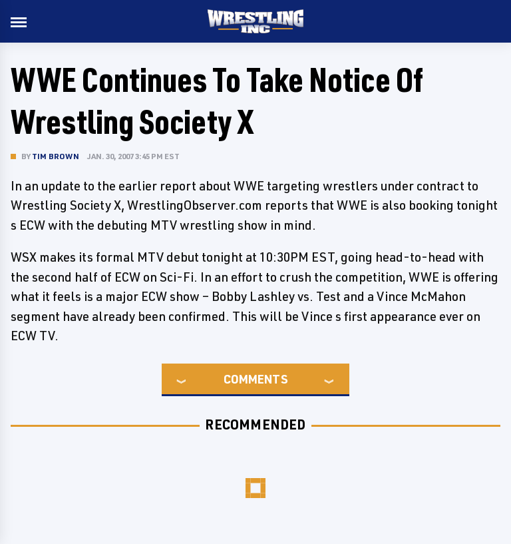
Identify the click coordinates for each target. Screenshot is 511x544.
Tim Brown (55, 156)
